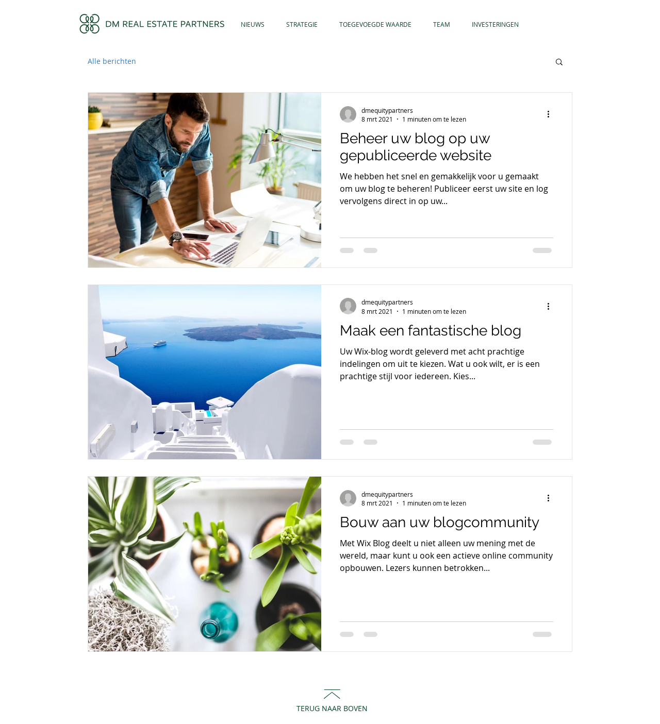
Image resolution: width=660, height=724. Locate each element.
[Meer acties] (552, 114)
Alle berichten (112, 61)
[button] (559, 62)
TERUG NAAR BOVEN (332, 708)
